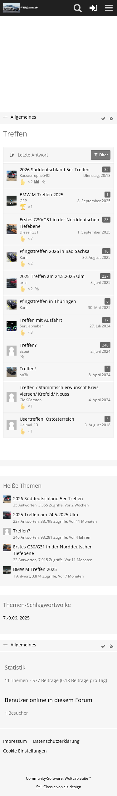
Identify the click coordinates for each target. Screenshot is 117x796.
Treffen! (28, 369)
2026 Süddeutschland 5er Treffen (55, 169)
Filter (100, 154)
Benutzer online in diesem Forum (48, 700)
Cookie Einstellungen (25, 751)
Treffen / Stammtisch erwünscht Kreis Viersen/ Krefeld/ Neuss (59, 390)
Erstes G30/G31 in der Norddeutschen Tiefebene (59, 223)
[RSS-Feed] (111, 119)
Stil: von (58, 786)
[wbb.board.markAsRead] (103, 119)
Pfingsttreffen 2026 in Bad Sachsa (55, 251)
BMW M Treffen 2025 (41, 195)
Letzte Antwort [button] (33, 155)
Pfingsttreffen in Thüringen (48, 301)
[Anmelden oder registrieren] (93, 8)
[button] (77, 8)
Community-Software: (58, 778)
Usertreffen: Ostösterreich (47, 419)
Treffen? (28, 345)
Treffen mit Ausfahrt (41, 320)
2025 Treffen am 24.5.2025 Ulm (52, 276)
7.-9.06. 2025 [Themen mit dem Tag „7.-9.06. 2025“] (16, 618)
